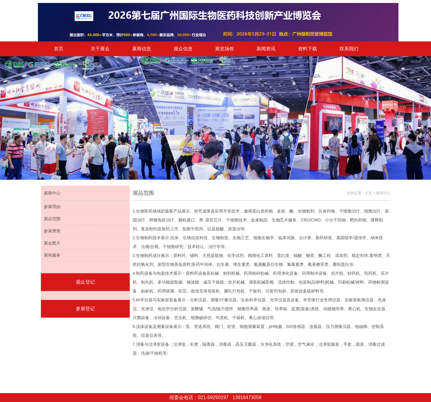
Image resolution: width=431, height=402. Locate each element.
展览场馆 (224, 48)
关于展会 (100, 48)
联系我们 (348, 48)
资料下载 (307, 48)
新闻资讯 (266, 48)
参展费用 (52, 231)
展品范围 (52, 218)
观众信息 (183, 48)
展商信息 (141, 48)
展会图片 (52, 243)
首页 (58, 48)
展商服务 (52, 255)
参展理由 (52, 206)
